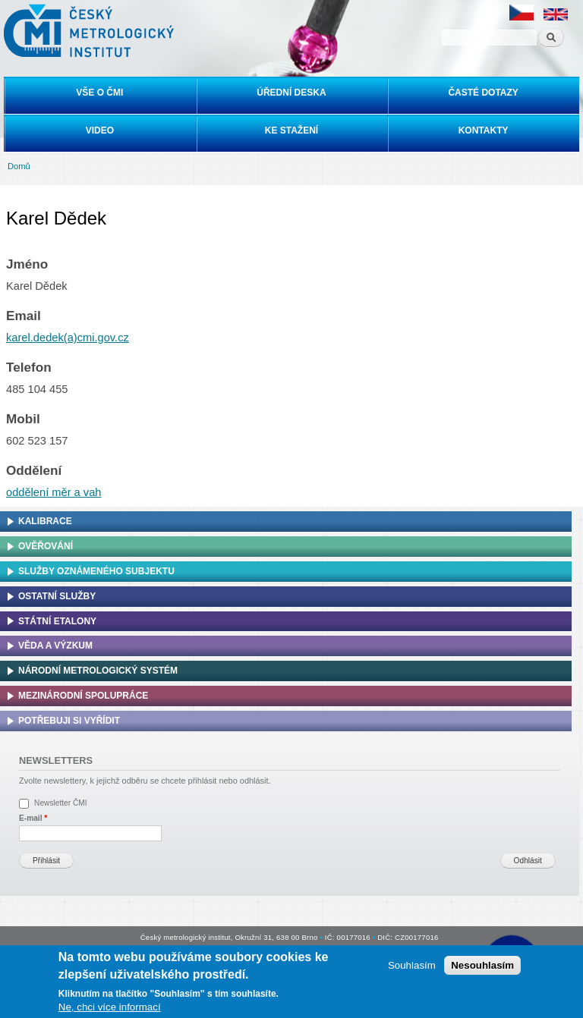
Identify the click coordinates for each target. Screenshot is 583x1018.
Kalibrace (45, 521)
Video (100, 130)
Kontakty (484, 130)
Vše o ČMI (99, 92)
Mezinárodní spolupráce (83, 695)
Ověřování (45, 546)
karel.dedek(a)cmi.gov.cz (67, 337)
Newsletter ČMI (60, 803)
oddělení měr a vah (53, 492)
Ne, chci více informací (109, 1007)
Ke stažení (291, 130)
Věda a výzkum (55, 645)
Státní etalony (57, 621)
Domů (19, 166)
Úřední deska (291, 92)
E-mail (33, 818)
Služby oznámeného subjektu (96, 571)
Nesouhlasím (482, 965)
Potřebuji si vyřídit (69, 720)
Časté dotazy (483, 92)
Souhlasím (412, 965)
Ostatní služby (57, 596)
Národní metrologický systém (98, 670)
